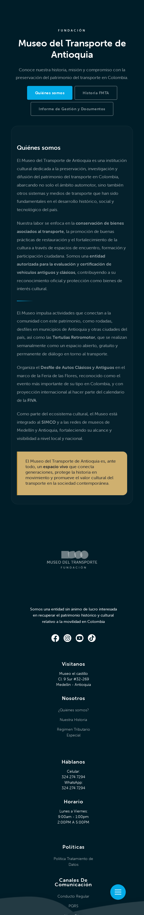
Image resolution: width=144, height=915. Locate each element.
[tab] (50, 93)
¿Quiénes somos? (73, 709)
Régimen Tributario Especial (73, 732)
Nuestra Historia (73, 719)
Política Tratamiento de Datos (73, 861)
